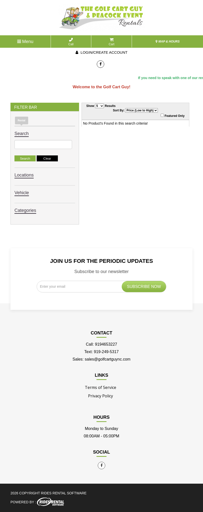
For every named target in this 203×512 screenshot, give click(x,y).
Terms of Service (100, 387)
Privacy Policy (100, 396)
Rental (21, 120)
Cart (111, 42)
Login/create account (101, 52)
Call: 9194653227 (101, 344)
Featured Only (173, 116)
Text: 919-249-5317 (101, 352)
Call (71, 42)
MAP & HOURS (168, 41)
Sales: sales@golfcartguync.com (101, 359)
